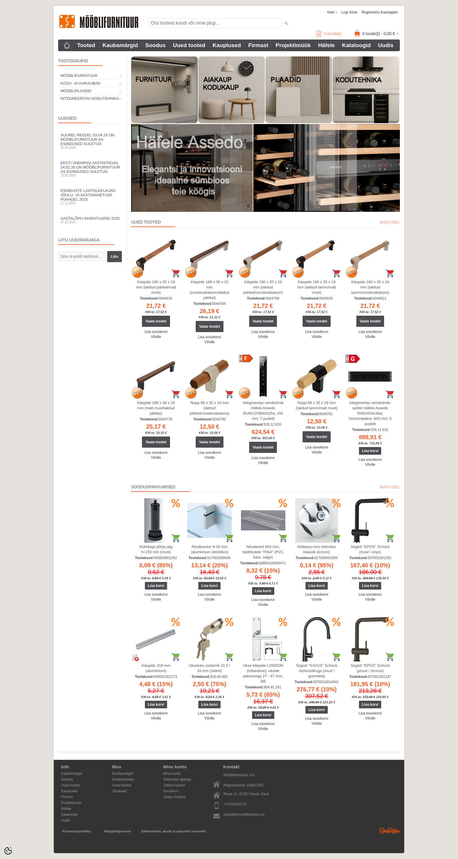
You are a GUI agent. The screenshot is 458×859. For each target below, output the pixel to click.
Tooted (86, 45)
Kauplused (227, 45)
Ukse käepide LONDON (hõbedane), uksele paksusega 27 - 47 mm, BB (263, 673)
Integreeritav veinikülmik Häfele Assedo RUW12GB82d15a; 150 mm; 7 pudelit (263, 411)
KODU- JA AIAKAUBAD (80, 83)
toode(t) (328, 33)
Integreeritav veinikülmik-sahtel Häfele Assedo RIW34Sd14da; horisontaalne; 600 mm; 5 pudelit (370, 413)
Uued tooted (189, 45)
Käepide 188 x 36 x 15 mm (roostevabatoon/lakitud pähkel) (209, 290)
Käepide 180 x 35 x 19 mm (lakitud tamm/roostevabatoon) (370, 287)
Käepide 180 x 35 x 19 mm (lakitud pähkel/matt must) (156, 287)
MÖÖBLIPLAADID (75, 91)
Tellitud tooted (174, 785)
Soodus (155, 45)
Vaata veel (389, 222)
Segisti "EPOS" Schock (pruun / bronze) (370, 668)
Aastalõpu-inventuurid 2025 (90, 220)
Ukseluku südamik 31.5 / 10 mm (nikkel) (209, 668)
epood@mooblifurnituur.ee (244, 814)
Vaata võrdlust (174, 797)
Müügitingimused (117, 831)
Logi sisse (349, 12)
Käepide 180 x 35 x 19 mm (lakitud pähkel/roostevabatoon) (263, 287)
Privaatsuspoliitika (76, 831)
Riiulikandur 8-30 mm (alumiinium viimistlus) (209, 549)
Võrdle (156, 337)
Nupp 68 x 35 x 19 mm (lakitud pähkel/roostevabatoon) (209, 408)
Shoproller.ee (389, 831)
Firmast (258, 45)
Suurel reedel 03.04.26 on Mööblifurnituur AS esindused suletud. (90, 141)
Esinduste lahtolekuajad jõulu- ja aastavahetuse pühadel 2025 (90, 196)
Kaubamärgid (120, 45)
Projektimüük (293, 45)
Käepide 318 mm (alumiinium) (156, 668)
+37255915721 (235, 804)
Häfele (326, 45)
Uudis (385, 45)
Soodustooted (123, 779)
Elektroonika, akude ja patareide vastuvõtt (173, 831)
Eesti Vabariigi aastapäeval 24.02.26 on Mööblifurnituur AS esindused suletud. (90, 169)
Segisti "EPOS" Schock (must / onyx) (370, 549)
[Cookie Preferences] (8, 851)
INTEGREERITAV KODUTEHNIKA (89, 98)
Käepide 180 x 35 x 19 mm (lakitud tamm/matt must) (316, 287)
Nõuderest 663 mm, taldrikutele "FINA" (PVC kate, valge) (263, 551)
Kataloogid (356, 45)
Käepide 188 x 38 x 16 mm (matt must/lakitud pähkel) (156, 408)
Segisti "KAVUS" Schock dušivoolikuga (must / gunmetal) (316, 670)
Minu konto (172, 774)
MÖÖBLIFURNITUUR (78, 75)
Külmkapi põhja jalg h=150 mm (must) (156, 549)
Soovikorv (171, 791)
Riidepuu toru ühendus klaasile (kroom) (317, 549)
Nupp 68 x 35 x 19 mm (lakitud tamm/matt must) (317, 405)
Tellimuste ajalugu (177, 779)
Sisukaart (119, 791)
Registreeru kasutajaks (380, 12)
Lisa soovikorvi (156, 332)
